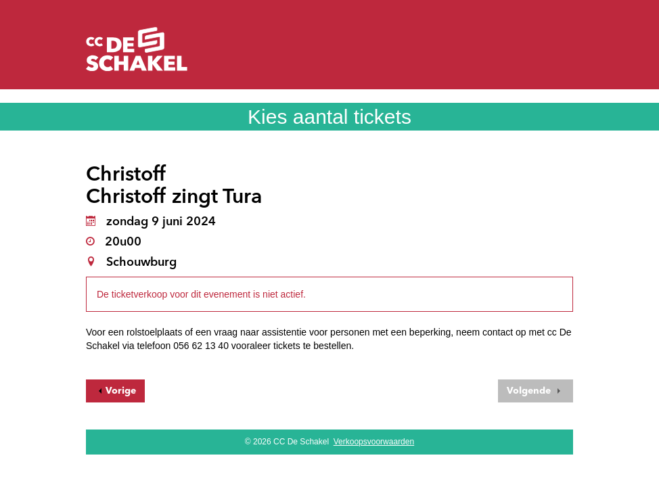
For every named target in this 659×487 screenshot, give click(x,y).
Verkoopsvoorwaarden (374, 441)
